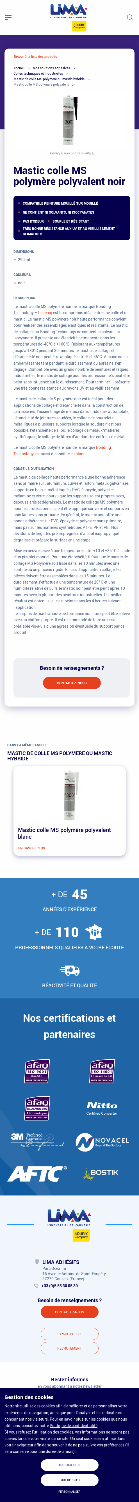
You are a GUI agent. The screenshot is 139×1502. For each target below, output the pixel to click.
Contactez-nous (72, 683)
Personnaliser (69, 1492)
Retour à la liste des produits (35, 56)
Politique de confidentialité (73, 1425)
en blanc (77, 453)
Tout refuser (69, 1480)
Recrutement (69, 1348)
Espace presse (69, 1334)
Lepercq (45, 312)
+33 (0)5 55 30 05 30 (60, 1285)
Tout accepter (69, 1465)
